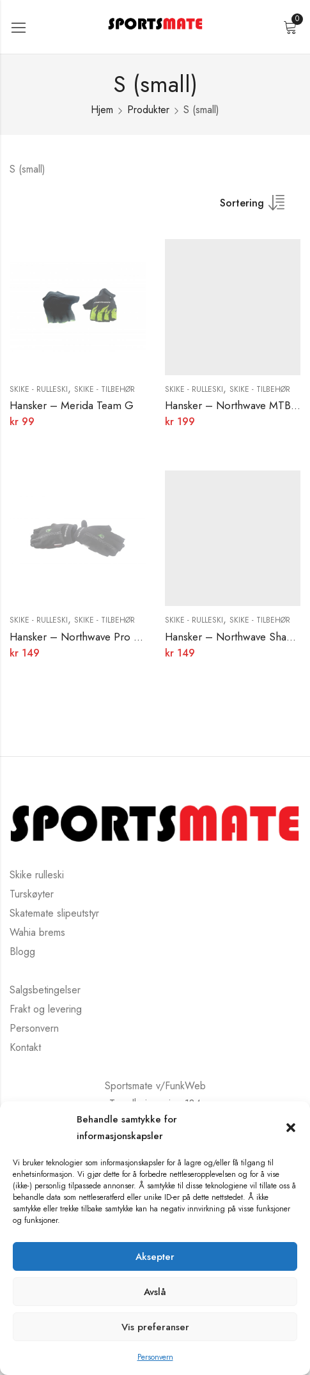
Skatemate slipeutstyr (54, 913)
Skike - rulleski (39, 389)
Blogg (22, 951)
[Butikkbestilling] (260, 207)
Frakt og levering (46, 1009)
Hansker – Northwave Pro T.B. (80, 636)
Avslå (155, 1292)
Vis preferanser (155, 1327)
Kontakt (25, 1047)
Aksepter (155, 1257)
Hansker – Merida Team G (72, 405)
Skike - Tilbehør (104, 389)
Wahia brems (37, 932)
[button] (290, 1127)
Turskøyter (32, 894)
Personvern (155, 1357)
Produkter (148, 109)
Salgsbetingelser (45, 990)
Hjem (102, 109)
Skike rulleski (37, 874)
